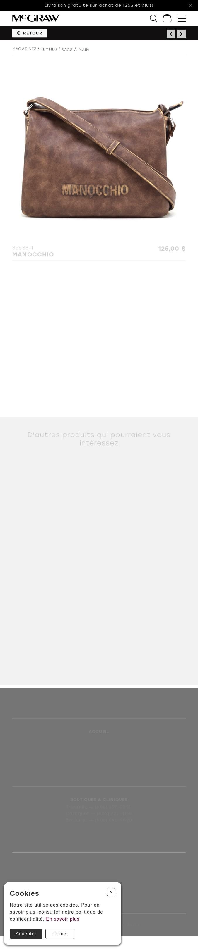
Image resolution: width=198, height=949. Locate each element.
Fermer (60, 933)
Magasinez (24, 50)
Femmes (49, 51)
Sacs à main (75, 52)
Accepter (26, 933)
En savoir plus (63, 919)
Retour (33, 33)
